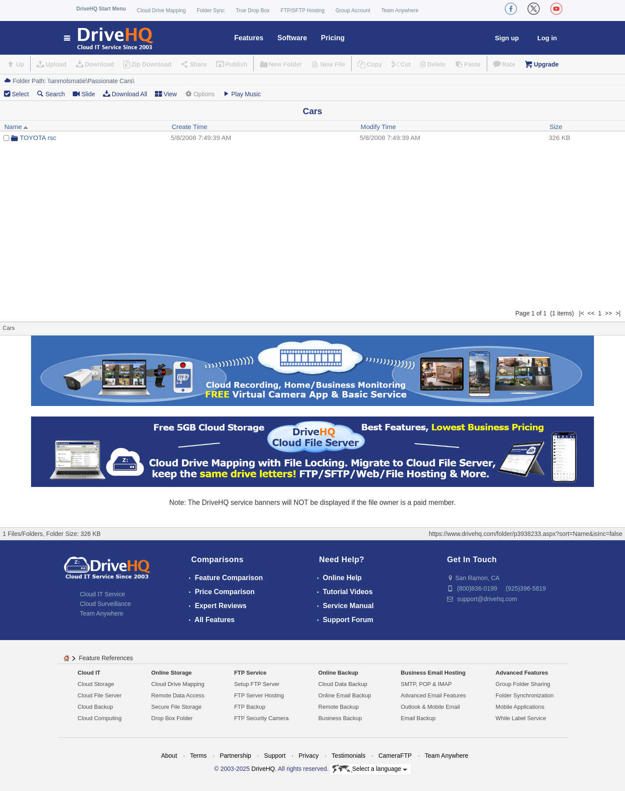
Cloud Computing (100, 718)
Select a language (369, 769)
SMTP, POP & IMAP (426, 684)
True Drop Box (253, 10)
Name (16, 126)
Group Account (352, 10)
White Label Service (521, 718)
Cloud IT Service (102, 594)
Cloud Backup (95, 707)
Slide (84, 94)
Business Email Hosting (433, 672)
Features (249, 38)
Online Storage (171, 672)
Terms (198, 755)
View (166, 94)
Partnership (235, 755)
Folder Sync (211, 10)
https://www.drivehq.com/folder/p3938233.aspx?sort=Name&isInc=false (525, 533)
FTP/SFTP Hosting (303, 10)
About (169, 755)
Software (292, 38)
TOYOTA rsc (38, 137)
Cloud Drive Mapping (161, 10)
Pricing (333, 38)
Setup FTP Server (256, 684)
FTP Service (250, 672)
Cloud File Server (100, 695)
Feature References (106, 658)
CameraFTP (395, 755)
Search (51, 94)
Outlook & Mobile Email (430, 707)
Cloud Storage (96, 684)
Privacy (309, 755)
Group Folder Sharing (523, 684)
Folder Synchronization (525, 695)
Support (275, 755)
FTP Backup (249, 707)
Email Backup (418, 718)
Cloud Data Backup (342, 684)
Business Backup (340, 718)
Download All (125, 94)
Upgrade (546, 64)
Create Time (189, 126)
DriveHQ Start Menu (101, 9)
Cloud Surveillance (105, 603)
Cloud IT (89, 672)
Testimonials (348, 755)
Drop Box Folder (172, 718)
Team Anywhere (399, 10)
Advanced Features (522, 672)
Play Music (242, 94)
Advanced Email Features (433, 695)
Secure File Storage (176, 707)
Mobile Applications (520, 707)
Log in (547, 38)
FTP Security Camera (261, 718)
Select (20, 94)
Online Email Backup (344, 695)
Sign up (507, 38)
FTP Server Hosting (259, 695)
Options (199, 94)
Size (556, 126)
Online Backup (338, 672)
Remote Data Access (177, 695)
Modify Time (378, 126)
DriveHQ (263, 768)
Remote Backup (338, 707)
